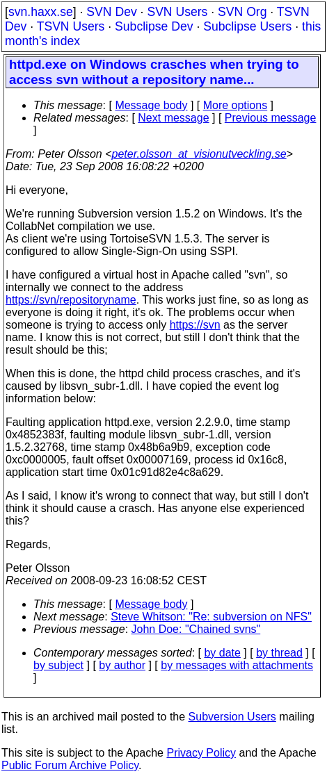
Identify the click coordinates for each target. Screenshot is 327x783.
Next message (173, 118)
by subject (58, 665)
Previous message (271, 118)
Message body (151, 105)
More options (235, 105)
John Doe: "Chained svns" (196, 629)
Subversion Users (232, 717)
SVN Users (177, 12)
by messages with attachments (237, 665)
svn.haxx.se (40, 12)
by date (222, 653)
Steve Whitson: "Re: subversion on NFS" (211, 617)
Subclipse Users (247, 26)
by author (122, 665)
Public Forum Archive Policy (69, 765)
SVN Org (242, 12)
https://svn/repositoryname (71, 300)
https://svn (195, 325)
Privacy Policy (201, 753)
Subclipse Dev (154, 26)
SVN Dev (111, 12)
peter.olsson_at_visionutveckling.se (199, 154)
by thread (279, 653)
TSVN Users (71, 26)
